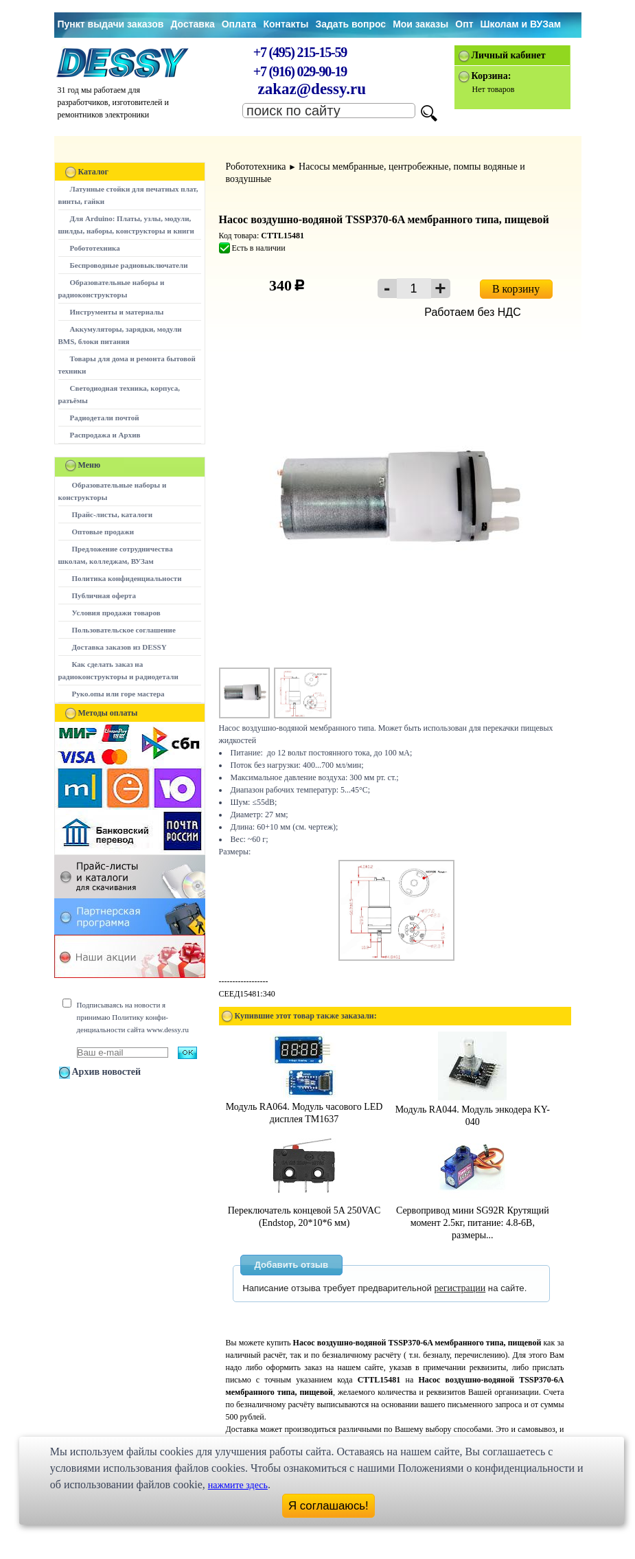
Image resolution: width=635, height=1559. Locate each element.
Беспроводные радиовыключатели (129, 265)
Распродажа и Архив (105, 435)
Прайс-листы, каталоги (112, 514)
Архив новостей (106, 1072)
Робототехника (95, 248)
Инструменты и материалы (117, 312)
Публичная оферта (104, 595)
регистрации (460, 1288)
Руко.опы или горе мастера (118, 694)
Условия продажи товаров (116, 612)
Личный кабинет (509, 55)
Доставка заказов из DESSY (119, 647)
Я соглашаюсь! (328, 1505)
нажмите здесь (238, 1485)
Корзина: (491, 76)
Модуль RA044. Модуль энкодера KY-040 (472, 1109)
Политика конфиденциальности (127, 578)
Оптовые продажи (103, 531)
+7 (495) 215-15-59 (300, 52)
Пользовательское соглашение (124, 630)
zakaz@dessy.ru (312, 89)
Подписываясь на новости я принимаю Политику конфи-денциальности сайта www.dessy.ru (133, 1017)
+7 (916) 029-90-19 (300, 71)
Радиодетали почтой (104, 417)
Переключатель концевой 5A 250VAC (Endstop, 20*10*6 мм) (304, 1210)
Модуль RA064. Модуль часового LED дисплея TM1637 (304, 1106)
